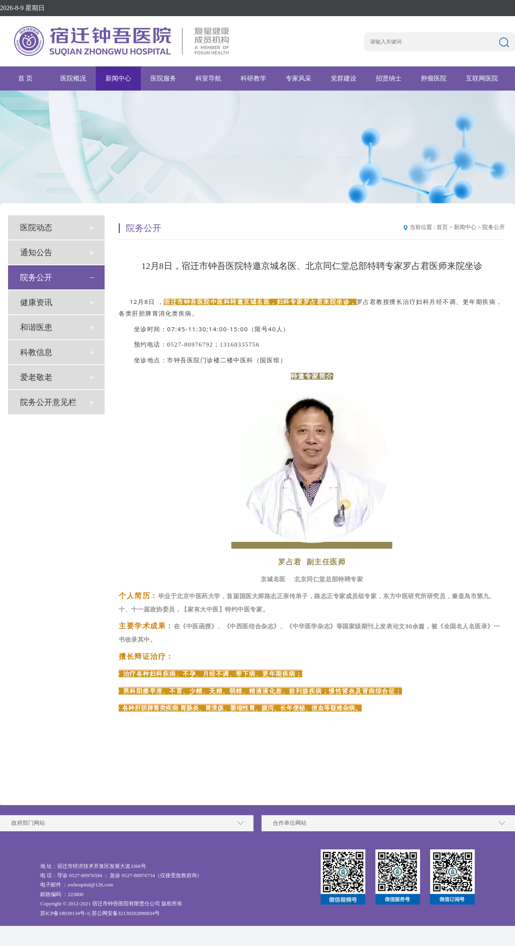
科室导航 (208, 78)
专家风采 (298, 78)
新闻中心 (118, 78)
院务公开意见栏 (48, 402)
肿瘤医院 (434, 78)
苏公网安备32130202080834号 (126, 913)
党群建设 (343, 78)
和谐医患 (36, 327)
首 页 (25, 78)
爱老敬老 (36, 377)
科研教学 (253, 78)
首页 (442, 227)
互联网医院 (482, 78)
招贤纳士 (389, 78)
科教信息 (36, 352)
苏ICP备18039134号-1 (64, 913)
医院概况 (73, 78)
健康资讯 (36, 302)
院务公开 (36, 277)
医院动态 (36, 227)
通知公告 (36, 252)
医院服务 (163, 78)
